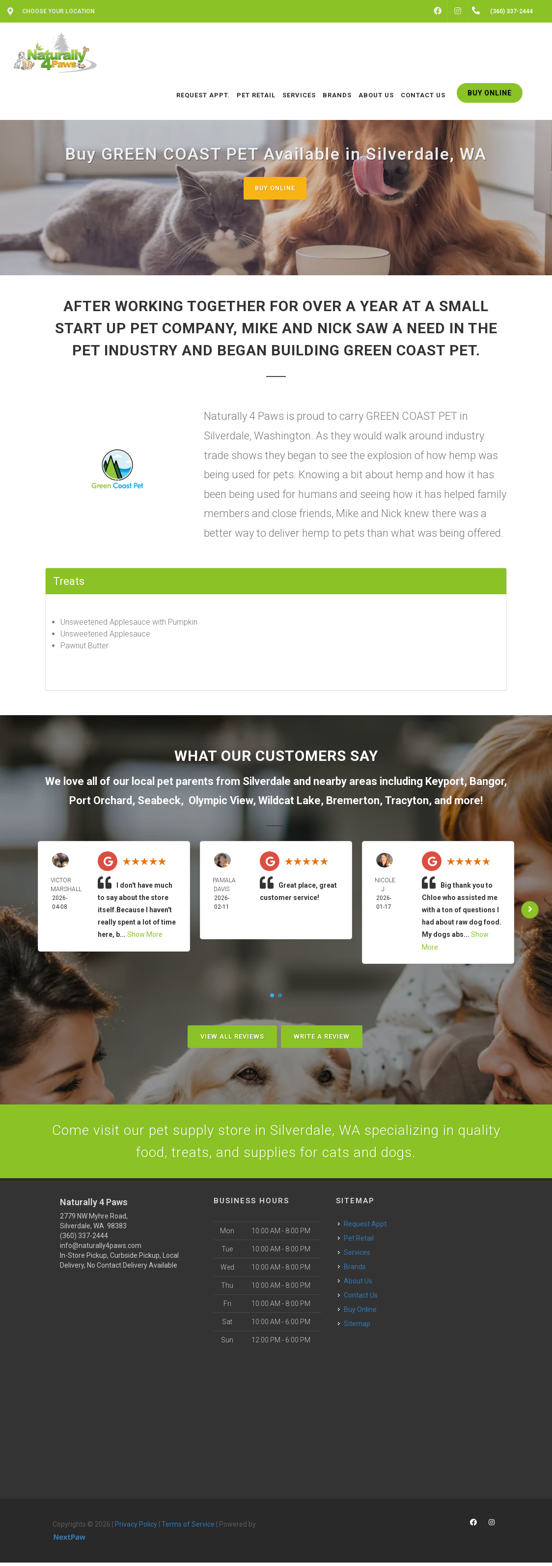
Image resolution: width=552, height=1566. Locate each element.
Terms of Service (188, 1527)
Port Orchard (100, 801)
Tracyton (407, 801)
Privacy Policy (136, 1527)
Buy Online (275, 188)
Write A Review (322, 1036)
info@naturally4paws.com (100, 1248)
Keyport (444, 781)
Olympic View (221, 801)
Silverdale (267, 781)
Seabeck (159, 801)
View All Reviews (232, 1036)
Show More (145, 935)
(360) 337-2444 (84, 1239)
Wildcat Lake (289, 801)
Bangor (486, 781)
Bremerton (353, 801)
